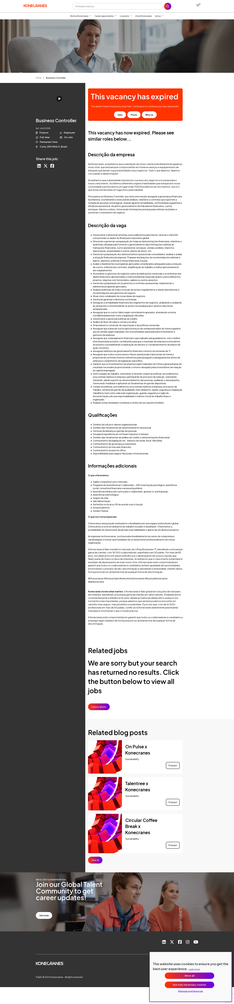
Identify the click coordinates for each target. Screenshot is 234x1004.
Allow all (189, 975)
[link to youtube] (195, 942)
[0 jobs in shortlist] (198, 5)
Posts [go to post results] (134, 114)
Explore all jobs (98, 706)
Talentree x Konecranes (137, 786)
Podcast (172, 765)
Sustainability (132, 759)
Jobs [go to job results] (119, 114)
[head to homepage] (35, 5)
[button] (90, 16)
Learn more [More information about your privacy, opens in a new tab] (194, 969)
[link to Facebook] (180, 942)
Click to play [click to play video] (59, 99)
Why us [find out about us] (149, 114)
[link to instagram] (187, 942)
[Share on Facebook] (52, 166)
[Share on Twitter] (46, 166)
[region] (190, 977)
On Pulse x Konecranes (137, 749)
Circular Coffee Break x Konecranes (141, 826)
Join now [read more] (44, 915)
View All (95, 860)
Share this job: (47, 159)
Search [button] (167, 6)
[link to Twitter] (172, 942)
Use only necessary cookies (189, 984)
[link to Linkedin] (164, 942)
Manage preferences (190, 991)
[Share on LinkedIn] (39, 166)
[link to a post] (105, 757)
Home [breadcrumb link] (38, 77)
